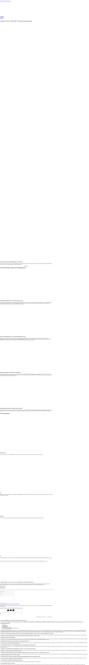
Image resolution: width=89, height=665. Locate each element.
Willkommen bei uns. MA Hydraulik (40, 618)
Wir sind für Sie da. (49, 618)
